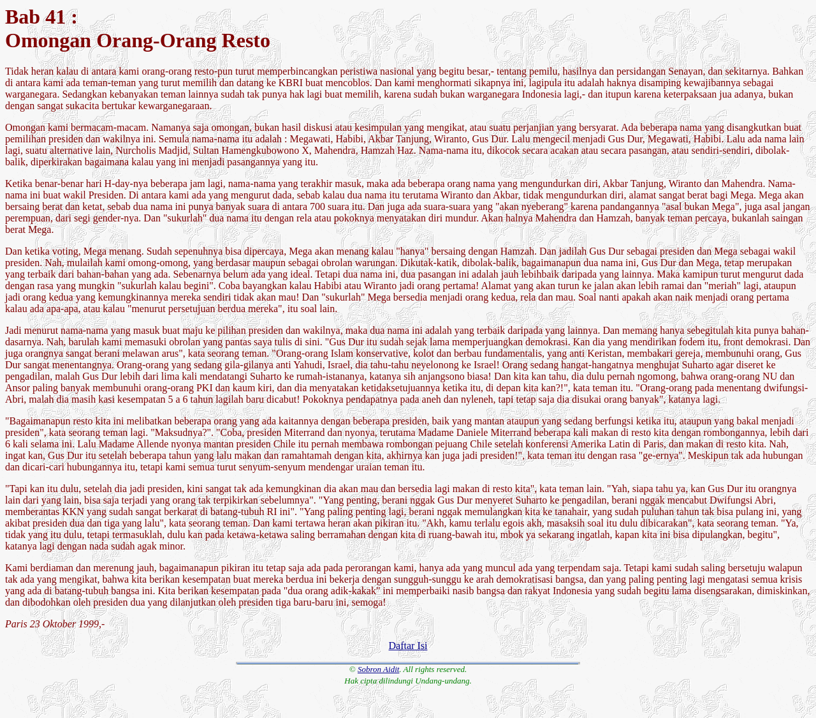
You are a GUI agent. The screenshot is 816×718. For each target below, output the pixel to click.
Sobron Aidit (378, 669)
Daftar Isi (408, 645)
